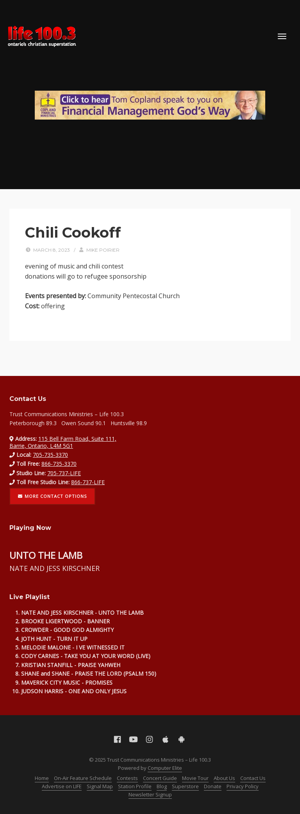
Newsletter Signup (150, 794)
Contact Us (253, 778)
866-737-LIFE (88, 482)
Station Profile (135, 786)
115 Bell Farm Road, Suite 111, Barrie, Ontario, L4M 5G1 (62, 442)
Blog (162, 786)
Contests (127, 778)
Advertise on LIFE (62, 786)
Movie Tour (195, 778)
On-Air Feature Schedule (83, 778)
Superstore (185, 786)
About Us (224, 778)
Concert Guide (160, 778)
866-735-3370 (59, 463)
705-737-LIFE (64, 473)
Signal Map (100, 786)
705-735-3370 (50, 454)
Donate (212, 786)
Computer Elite (165, 767)
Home (42, 778)
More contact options (52, 496)
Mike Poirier (103, 250)
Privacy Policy (243, 786)
